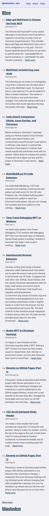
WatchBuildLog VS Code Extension (19, 175)
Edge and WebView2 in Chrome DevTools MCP (23, 21)
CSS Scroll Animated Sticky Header (21, 413)
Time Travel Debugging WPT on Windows (23, 219)
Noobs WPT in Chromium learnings (20, 332)
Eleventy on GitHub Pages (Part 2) (23, 457)
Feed (42, 3)
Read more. (30, 60)
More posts (7, 502)
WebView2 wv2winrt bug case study (22, 71)
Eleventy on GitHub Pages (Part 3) (23, 369)
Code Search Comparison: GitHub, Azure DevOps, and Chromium (21, 120)
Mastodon (11, 508)
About (35, 3)
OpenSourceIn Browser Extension (19, 257)
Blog (28, 3)
